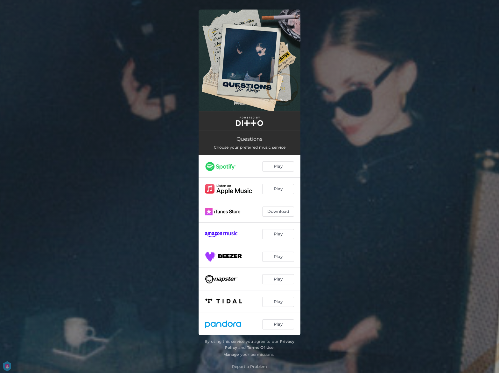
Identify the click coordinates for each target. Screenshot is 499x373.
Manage (231, 354)
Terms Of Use (260, 347)
